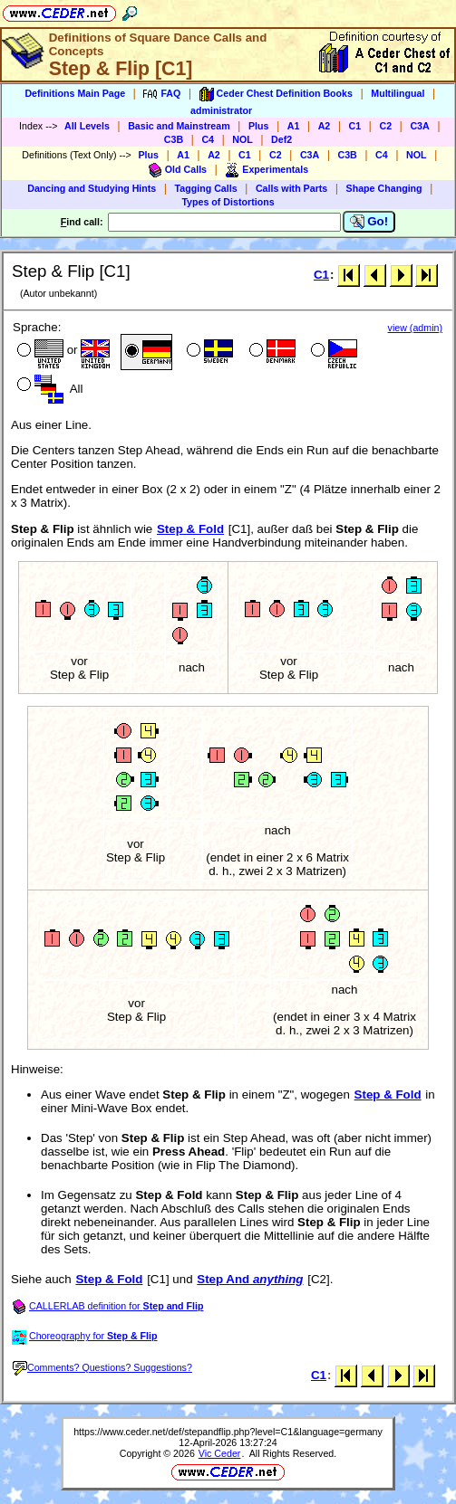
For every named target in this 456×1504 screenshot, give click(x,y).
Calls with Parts (291, 188)
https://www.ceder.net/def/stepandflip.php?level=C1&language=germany (228, 1431)
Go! (369, 221)
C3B (173, 139)
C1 (355, 125)
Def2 (281, 139)
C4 (207, 139)
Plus (258, 125)
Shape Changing (384, 188)
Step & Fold (190, 529)
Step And (250, 1279)
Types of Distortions (227, 201)
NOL (242, 139)
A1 (293, 125)
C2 (385, 125)
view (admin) (415, 327)
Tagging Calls (206, 188)
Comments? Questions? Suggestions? (102, 1367)
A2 (324, 125)
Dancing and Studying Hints (91, 188)
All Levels (87, 125)
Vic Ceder (220, 1453)
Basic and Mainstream (179, 125)
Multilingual (397, 93)
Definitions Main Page (74, 93)
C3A (419, 125)
